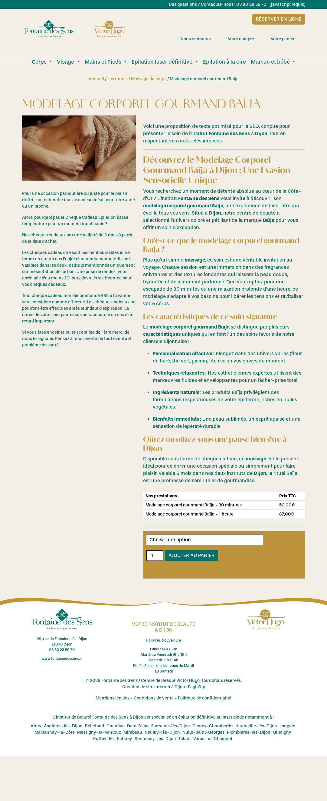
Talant (184, 738)
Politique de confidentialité (204, 698)
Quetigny (282, 732)
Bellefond (94, 726)
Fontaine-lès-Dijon (170, 726)
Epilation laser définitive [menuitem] (163, 61)
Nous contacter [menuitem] (201, 38)
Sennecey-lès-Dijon (155, 738)
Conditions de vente (154, 698)
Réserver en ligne (279, 19)
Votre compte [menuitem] (246, 38)
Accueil (96, 79)
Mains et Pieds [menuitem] (104, 61)
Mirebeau (132, 732)
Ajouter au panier (191, 555)
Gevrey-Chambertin (212, 726)
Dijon (143, 726)
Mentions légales (112, 698)
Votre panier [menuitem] (288, 38)
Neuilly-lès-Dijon (162, 732)
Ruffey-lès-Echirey (112, 738)
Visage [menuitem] (66, 61)
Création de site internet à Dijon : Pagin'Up (163, 686)
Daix (131, 726)
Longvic (287, 726)
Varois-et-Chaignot (212, 738)
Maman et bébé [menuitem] (271, 61)
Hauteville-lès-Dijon (256, 726)
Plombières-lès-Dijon (248, 732)
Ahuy (36, 726)
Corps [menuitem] (40, 61)
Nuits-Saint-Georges (203, 732)
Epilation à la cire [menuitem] (224, 61)
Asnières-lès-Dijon (63, 726)
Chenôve (115, 726)
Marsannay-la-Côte (54, 732)
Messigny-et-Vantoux (99, 732)
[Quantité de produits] (155, 555)
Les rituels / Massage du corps (136, 79)
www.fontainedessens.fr (61, 658)
